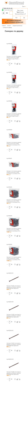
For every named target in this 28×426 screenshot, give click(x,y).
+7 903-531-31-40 (7, 8)
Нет (16, 17)
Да (24, 17)
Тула (23, 6)
